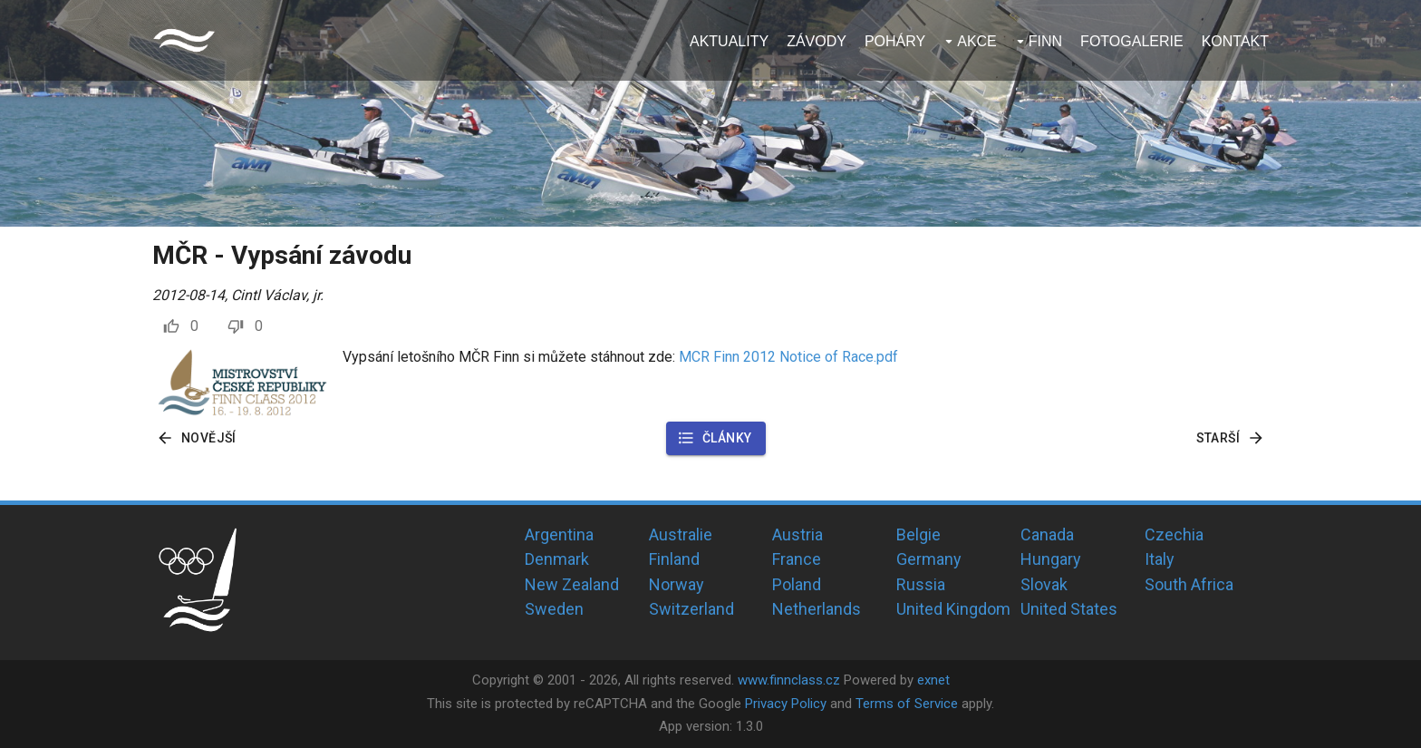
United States (1068, 608)
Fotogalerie (1132, 41)
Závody (816, 41)
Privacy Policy (785, 703)
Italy (1159, 558)
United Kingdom (953, 608)
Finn (1045, 41)
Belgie (918, 534)
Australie (680, 534)
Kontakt (1235, 41)
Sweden (554, 608)
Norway (676, 584)
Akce (977, 41)
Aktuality (729, 41)
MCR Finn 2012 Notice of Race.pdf (788, 356)
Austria (797, 534)
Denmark (557, 558)
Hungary (1050, 558)
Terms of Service (907, 703)
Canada (1047, 534)
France (796, 558)
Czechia (1174, 534)
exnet (933, 680)
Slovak (1044, 584)
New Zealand (572, 584)
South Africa (1189, 584)
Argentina (559, 534)
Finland (674, 558)
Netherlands (816, 608)
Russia (920, 584)
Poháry (895, 41)
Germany (929, 558)
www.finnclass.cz (789, 680)
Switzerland (691, 608)
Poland (796, 584)
